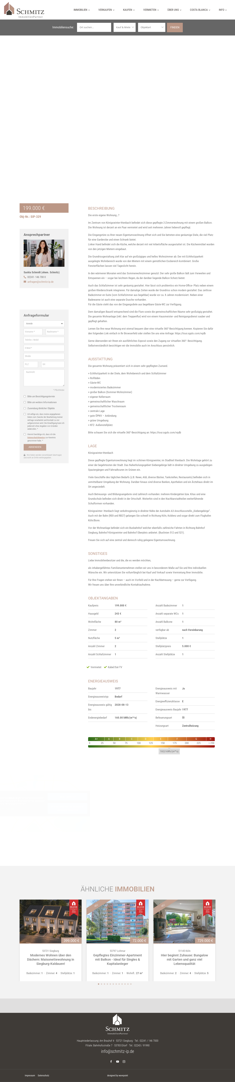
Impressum (30, 1075)
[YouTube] (117, 1061)
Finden (174, 27)
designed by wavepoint (117, 1075)
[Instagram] (124, 1061)
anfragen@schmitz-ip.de (40, 281)
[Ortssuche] (94, 27)
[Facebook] (111, 1061)
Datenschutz (43, 1075)
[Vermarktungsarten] (125, 27)
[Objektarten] (151, 27)
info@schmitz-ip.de (117, 1051)
